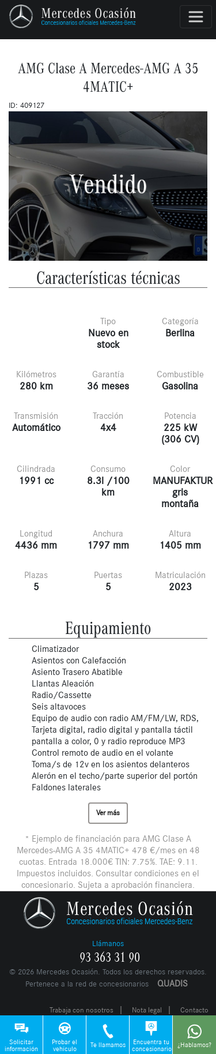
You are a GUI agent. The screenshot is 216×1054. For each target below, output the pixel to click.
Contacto (194, 1010)
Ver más (108, 812)
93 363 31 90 (109, 958)
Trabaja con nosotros (81, 1010)
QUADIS (172, 983)
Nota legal (147, 1010)
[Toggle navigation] (196, 16)
